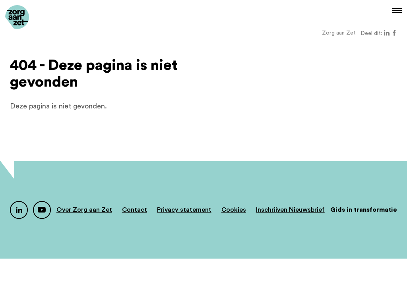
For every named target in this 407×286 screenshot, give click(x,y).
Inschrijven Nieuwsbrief (290, 210)
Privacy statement (184, 210)
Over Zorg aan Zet (84, 210)
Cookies (233, 210)
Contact (134, 210)
